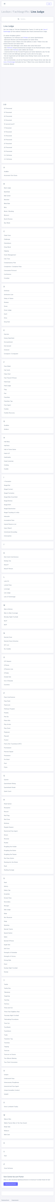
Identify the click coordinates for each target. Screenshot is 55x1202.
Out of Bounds (8, 681)
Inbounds (7, 516)
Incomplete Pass (9, 520)
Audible (6, 171)
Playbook (7, 732)
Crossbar (6, 278)
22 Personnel (8, 147)
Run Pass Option (9, 858)
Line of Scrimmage (9, 62)
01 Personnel (8, 112)
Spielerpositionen (10, 1184)
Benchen (6, 199)
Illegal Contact (8, 489)
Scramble (7, 894)
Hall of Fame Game (10, 449)
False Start (7, 374)
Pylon (5, 767)
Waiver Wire (7, 1119)
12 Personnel (8, 132)
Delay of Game (8, 298)
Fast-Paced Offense (10, 378)
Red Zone (7, 819)
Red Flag (6, 815)
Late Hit (6, 581)
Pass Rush (7, 701)
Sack (5, 882)
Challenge (7, 239)
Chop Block (7, 247)
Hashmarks (7, 457)
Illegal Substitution (9, 508)
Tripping (6, 1046)
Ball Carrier (7, 195)
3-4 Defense (8, 155)
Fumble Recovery (9, 413)
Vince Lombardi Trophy (11, 1106)
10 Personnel (8, 120)
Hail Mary (7, 441)
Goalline (6, 425)
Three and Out (8, 1007)
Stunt (5, 964)
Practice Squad (8, 751)
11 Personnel (8, 128)
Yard (5, 1155)
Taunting (6, 1000)
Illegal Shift (7, 504)
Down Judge (7, 310)
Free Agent (7, 405)
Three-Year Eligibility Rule (12, 1011)
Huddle (6, 469)
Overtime (7, 684)
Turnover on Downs (10, 1054)
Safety (6, 886)
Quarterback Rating (10, 783)
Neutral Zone (8, 637)
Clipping (6, 251)
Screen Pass (8, 898)
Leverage (7, 589)
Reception (7, 807)
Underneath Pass (9, 1078)
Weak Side (7, 1127)
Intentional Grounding (10, 532)
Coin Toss (7, 258)
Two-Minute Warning (10, 1058)
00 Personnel (8, 108)
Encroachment (8, 342)
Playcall (6, 736)
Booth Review (8, 219)
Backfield (7, 192)
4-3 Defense (8, 159)
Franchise (7, 397)
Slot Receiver (8, 917)
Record (6, 811)
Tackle (6, 984)
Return (6, 835)
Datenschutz (5, 1200)
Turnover (6, 1050)
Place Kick (7, 720)
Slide (5, 913)
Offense (6, 665)
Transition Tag (8, 1039)
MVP (5, 624)
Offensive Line (8, 669)
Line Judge (7, 593)
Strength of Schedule (10, 952)
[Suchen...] (28, 19)
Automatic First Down (10, 175)
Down (5, 306)
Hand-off (7, 453)
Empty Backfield (9, 338)
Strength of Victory (10, 956)
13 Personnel (8, 135)
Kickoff (6, 564)
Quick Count (7, 791)
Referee (9, 47)
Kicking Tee (7, 561)
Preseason (7, 755)
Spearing (6, 925)
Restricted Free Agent (11, 831)
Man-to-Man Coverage (11, 613)
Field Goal (7, 382)
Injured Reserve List (10, 524)
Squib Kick (7, 944)
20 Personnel (8, 139)
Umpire (6, 1074)
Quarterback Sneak (9, 787)
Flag (5, 389)
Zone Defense (8, 1168)
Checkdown (7, 243)
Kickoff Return (8, 568)
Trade (6, 1035)
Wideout (6, 1130)
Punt (5, 763)
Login (49, 3)
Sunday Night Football (11, 968)
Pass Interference (9, 697)
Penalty (6, 712)
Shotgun (6, 905)
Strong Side (7, 960)
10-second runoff (9, 124)
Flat (5, 393)
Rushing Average (9, 870)
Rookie (6, 842)
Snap (5, 921)
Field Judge (7, 385)
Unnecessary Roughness (11, 1082)
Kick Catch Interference (11, 557)
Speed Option (8, 933)
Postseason (7, 747)
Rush (5, 866)
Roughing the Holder (10, 846)
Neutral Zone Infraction (11, 641)
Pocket (6, 740)
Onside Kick (7, 677)
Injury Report (8, 528)
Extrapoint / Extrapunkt (11, 353)
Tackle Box (7, 988)
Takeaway (7, 992)
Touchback (7, 1027)
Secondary (7, 902)
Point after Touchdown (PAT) (13, 744)
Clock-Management (10, 255)
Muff (5, 621)
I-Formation (7, 481)
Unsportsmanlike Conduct (12, 1090)
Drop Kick (7, 322)
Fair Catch (7, 370)
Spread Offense (9, 941)
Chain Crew (7, 235)
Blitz (5, 207)
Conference (7, 274)
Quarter (6, 779)
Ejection (6, 334)
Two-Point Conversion (10, 1062)
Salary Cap (7, 890)
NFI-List (6, 645)
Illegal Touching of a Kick (11, 512)
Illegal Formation (9, 493)
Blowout (6, 215)
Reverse (6, 839)
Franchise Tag (8, 401)
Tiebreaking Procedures (11, 1019)
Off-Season (7, 661)
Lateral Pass (8, 585)
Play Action (7, 724)
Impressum (15, 1200)
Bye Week (7, 223)
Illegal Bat (7, 485)
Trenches (7, 1042)
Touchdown (7, 1031)
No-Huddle (7, 649)
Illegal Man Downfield (10, 497)
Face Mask (7, 366)
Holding (6, 465)
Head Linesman (8, 461)
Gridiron (6, 429)
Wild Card (7, 1134)
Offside (25, 37)
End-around (7, 346)
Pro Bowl (7, 759)
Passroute (7, 705)
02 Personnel (8, 116)
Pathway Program (9, 709)
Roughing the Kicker (10, 850)
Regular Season (8, 827)
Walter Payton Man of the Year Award (15, 1123)
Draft (5, 314)
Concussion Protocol (10, 270)
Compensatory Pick (10, 262)
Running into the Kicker (11, 862)
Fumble (6, 409)
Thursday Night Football (11, 1015)
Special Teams (8, 929)
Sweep (6, 972)
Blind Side (7, 203)
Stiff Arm (7, 948)
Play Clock (7, 728)
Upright (6, 1094)
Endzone (6, 350)
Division (6, 302)
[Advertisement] (27, 83)
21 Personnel (8, 143)
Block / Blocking (9, 211)
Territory (6, 1004)
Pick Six (6, 716)
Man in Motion (8, 609)
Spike (5, 937)
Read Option (8, 804)
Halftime (6, 445)
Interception (7, 536)
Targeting (7, 996)
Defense (6, 290)
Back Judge (7, 188)
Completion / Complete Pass (13, 266)
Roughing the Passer (10, 854)
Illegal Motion (8, 501)
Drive (5, 318)
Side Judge (7, 909)
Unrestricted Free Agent (11, 1086)
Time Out (7, 1023)
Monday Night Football (11, 617)
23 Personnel (8, 151)
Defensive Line (8, 294)
